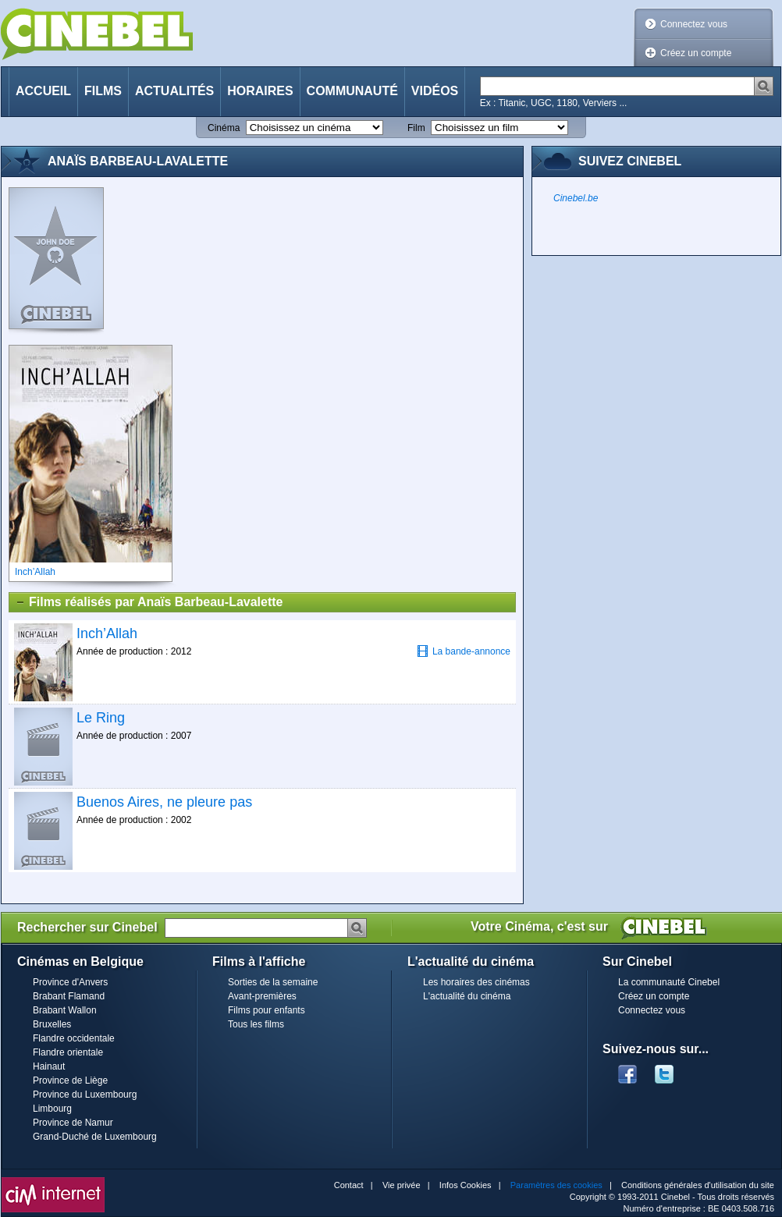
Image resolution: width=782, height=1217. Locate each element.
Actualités (174, 91)
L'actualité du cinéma (466, 996)
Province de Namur (73, 1122)
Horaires (260, 91)
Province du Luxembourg (85, 1094)
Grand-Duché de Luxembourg (95, 1136)
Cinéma (224, 127)
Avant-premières (262, 996)
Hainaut (49, 1066)
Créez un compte (695, 53)
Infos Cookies (465, 1185)
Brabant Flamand (69, 996)
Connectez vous (693, 24)
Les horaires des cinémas (476, 982)
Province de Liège (70, 1080)
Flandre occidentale (74, 1038)
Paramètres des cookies (556, 1185)
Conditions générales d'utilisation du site (697, 1185)
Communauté (352, 91)
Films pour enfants (266, 1010)
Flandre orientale (68, 1052)
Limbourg (52, 1108)
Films (103, 91)
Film (416, 127)
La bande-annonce (463, 651)
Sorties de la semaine (273, 982)
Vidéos (434, 91)
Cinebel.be (575, 198)
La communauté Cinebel (669, 982)
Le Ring (100, 718)
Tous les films (256, 1024)
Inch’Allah (106, 633)
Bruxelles (52, 1024)
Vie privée (401, 1185)
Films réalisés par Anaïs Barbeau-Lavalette (149, 602)
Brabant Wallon (65, 1010)
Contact (349, 1185)
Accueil (43, 91)
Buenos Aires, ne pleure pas (164, 802)
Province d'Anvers (70, 982)
